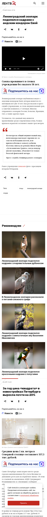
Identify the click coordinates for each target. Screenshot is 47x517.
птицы (21, 188)
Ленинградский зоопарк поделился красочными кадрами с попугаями (20, 373)
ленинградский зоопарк (34, 188)
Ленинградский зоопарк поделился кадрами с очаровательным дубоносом (23, 262)
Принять (23, 503)
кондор (5, 193)
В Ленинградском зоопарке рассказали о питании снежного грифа (23, 298)
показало (22, 166)
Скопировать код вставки (36, 73)
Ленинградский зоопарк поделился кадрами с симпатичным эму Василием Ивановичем (22, 335)
